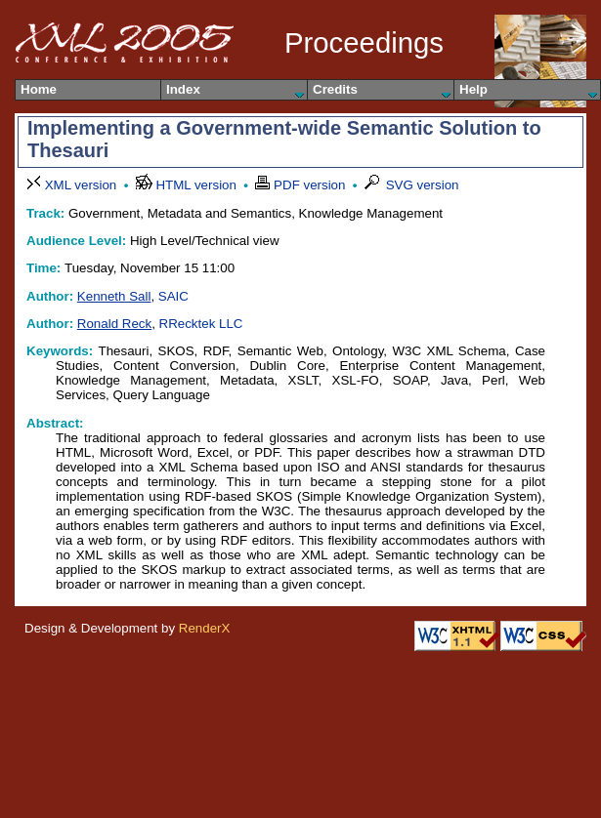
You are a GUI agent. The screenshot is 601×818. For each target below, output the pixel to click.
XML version (73, 185)
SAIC (173, 296)
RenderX (205, 628)
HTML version (188, 185)
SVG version (412, 185)
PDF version (302, 185)
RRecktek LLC (201, 323)
